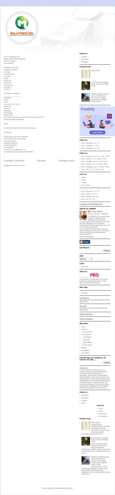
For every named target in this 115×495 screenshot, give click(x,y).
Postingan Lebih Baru (14, 160)
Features (85, 329)
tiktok (83, 403)
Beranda (41, 160)
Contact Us (102, 414)
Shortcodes (85, 353)
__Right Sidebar (87, 342)
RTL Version (86, 185)
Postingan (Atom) (18, 165)
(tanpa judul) (95, 70)
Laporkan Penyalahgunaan (91, 204)
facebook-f (85, 59)
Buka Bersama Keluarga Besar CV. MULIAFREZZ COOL (99, 84)
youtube (84, 56)
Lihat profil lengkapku (87, 237)
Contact (84, 182)
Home (84, 177)
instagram (85, 62)
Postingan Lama (66, 160)
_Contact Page (87, 345)
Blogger (84, 347)
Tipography (85, 350)
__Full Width (86, 340)
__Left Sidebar (87, 337)
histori (84, 266)
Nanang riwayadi (96, 211)
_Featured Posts (87, 332)
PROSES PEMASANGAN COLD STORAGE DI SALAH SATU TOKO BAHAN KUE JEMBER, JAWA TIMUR (100, 97)
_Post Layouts (86, 334)
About (84, 180)
